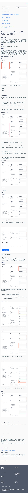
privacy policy (9, 247)
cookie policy (14, 247)
